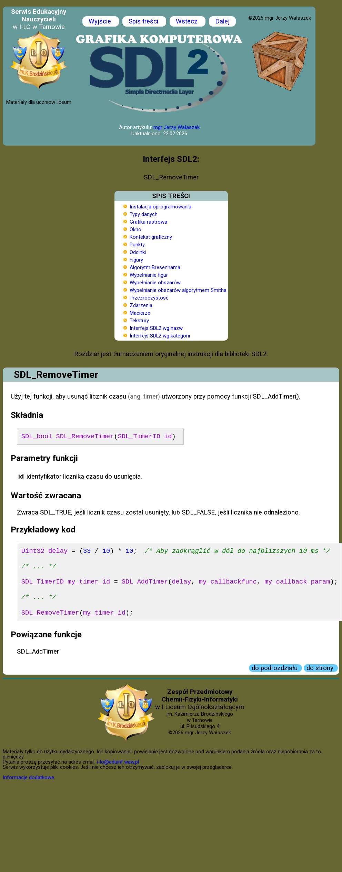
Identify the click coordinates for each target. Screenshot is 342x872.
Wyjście (100, 21)
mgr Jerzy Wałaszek (176, 127)
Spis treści (144, 21)
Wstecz (187, 21)
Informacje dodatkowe (28, 777)
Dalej (222, 21)
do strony (320, 668)
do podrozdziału (275, 668)
